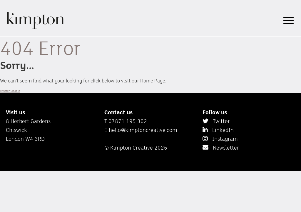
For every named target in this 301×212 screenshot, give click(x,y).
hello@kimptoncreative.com (143, 129)
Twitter (216, 121)
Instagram (220, 138)
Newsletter (221, 147)
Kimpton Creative (10, 91)
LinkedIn (218, 129)
